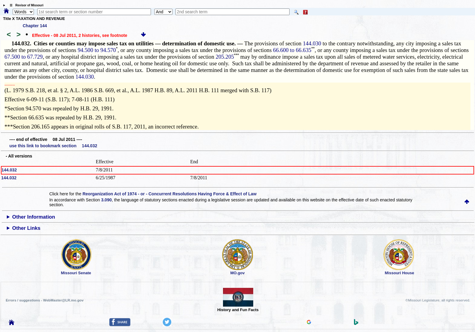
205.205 (225, 57)
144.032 (9, 170)
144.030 (312, 43)
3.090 (106, 199)
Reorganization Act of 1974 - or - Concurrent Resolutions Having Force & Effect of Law (170, 193)
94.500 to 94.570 (97, 50)
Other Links (26, 228)
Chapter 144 (35, 25)
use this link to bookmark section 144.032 (53, 145)
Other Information (33, 217)
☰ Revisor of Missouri (25, 5)
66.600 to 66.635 (292, 50)
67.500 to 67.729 (24, 57)
